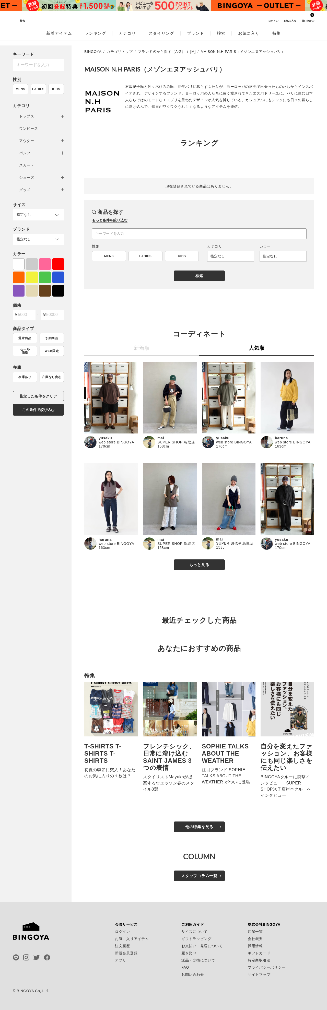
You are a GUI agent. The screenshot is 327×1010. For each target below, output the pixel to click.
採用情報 (255, 946)
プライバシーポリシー (266, 967)
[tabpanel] (69, 5)
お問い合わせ (192, 974)
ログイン (122, 932)
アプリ (120, 960)
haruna (281, 438)
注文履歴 (122, 946)
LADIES (38, 89)
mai (160, 438)
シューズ (26, 177)
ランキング (95, 38)
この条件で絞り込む (38, 410)
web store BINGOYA (116, 442)
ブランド (195, 38)
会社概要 (255, 939)
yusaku (105, 438)
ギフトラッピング (196, 939)
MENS (20, 89)
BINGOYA (93, 52)
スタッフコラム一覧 (199, 876)
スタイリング (161, 38)
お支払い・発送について (202, 946)
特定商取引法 (259, 960)
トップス (26, 116)
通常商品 (24, 338)
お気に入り (249, 38)
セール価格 (25, 351)
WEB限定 (52, 351)
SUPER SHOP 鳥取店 (176, 442)
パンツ (24, 153)
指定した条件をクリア (38, 396)
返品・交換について (198, 960)
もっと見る (199, 564)
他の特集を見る (199, 827)
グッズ (24, 190)
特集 (276, 38)
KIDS (56, 89)
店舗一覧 (255, 932)
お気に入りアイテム (132, 939)
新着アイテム (59, 38)
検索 (221, 38)
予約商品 (51, 338)
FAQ (185, 967)
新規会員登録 (126, 953)
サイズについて (194, 932)
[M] (193, 52)
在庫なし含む (51, 377)
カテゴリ (127, 38)
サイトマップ (259, 974)
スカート (26, 165)
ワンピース (28, 128)
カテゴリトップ (120, 52)
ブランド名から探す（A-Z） (161, 52)
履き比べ (188, 953)
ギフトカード (259, 953)
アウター (26, 141)
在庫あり (24, 377)
